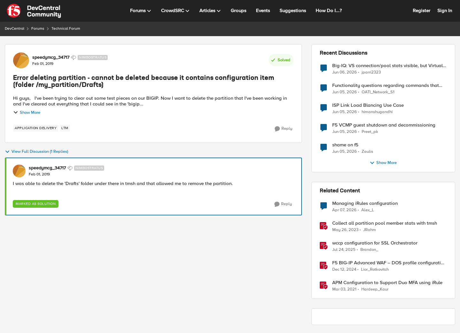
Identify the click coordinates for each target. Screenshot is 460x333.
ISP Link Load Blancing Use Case (368, 105)
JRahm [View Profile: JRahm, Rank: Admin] (369, 230)
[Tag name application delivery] (35, 128)
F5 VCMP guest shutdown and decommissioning (383, 125)
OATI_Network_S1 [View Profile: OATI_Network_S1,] (378, 92)
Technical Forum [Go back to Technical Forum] (65, 28)
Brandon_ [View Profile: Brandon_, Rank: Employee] (369, 249)
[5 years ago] (344, 289)
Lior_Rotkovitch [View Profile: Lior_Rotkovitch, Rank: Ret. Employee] (375, 269)
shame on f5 (345, 145)
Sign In (444, 10)
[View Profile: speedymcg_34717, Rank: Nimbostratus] (21, 60)
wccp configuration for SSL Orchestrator (375, 243)
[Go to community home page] (34, 11)
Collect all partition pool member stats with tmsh (384, 223)
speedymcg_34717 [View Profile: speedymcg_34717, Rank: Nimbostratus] (50, 57)
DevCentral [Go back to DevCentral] (14, 28)
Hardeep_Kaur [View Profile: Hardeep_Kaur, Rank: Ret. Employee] (374, 289)
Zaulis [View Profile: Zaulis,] (367, 151)
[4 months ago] (344, 210)
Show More (26, 112)
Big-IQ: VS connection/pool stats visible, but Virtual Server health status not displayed (387, 65)
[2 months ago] (344, 72)
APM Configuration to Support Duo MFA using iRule (387, 282)
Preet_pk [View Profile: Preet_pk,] (370, 131)
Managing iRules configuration (365, 203)
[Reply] (283, 129)
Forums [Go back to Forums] (37, 28)
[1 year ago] (344, 249)
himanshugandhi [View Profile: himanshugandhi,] (377, 112)
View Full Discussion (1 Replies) (36, 151)
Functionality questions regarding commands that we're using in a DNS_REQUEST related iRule (385, 85)
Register (421, 10)
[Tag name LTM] (65, 128)
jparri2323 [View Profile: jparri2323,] (371, 72)
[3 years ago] (345, 230)
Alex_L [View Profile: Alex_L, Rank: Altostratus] (367, 210)
